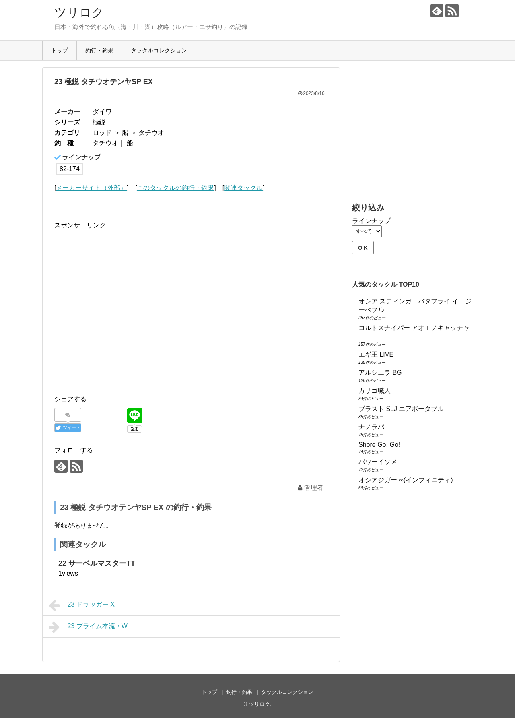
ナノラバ (371, 426)
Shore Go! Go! (379, 444)
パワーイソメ (377, 461)
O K (363, 248)
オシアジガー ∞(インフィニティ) (405, 480)
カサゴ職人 (374, 390)
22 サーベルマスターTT (96, 563)
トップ (59, 50)
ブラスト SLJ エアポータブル (401, 408)
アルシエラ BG (380, 372)
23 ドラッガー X (82, 605)
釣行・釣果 (99, 50)
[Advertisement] (122, 315)
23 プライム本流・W (88, 627)
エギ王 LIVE (375, 354)
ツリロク (79, 12)
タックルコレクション (159, 50)
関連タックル (243, 187)
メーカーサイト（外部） (91, 187)
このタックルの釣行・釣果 (175, 187)
